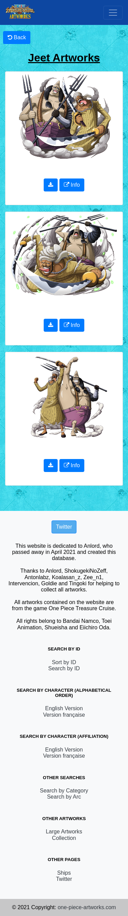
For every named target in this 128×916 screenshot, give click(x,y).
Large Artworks (64, 831)
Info (72, 185)
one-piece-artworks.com (87, 907)
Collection (64, 838)
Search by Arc (64, 797)
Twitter (64, 879)
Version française (64, 715)
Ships (64, 873)
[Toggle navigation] (113, 12)
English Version (64, 708)
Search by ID (64, 668)
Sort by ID (64, 662)
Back (17, 37)
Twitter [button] (64, 527)
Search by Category (64, 790)
